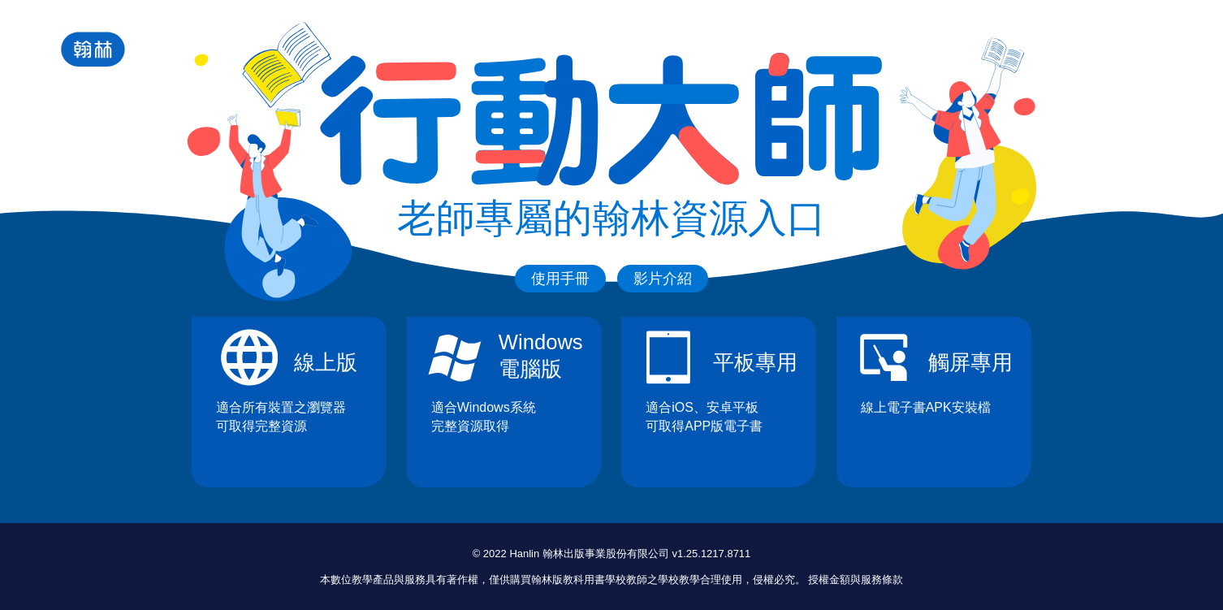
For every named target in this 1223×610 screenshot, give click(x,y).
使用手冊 (560, 278)
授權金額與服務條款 (855, 579)
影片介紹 (662, 278)
